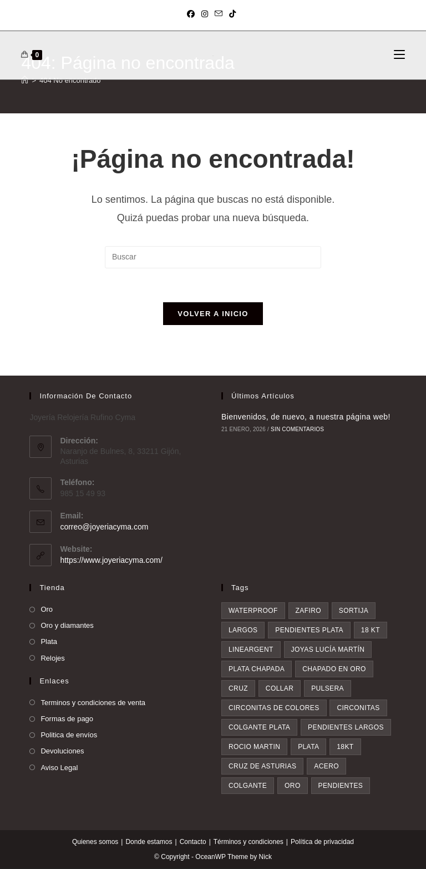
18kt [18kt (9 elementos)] (345, 747)
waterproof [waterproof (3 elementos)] (253, 611)
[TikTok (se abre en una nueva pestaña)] (232, 14)
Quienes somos (95, 842)
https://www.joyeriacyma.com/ (111, 560)
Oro (46, 610)
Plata (48, 642)
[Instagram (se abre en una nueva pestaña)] (204, 14)
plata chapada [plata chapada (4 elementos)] (257, 669)
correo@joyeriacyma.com (104, 526)
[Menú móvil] (399, 55)
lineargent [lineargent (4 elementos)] (251, 650)
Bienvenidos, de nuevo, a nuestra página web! (305, 416)
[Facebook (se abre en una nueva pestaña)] (192, 14)
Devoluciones (62, 751)
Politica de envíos (68, 735)
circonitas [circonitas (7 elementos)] (358, 708)
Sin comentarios (297, 429)
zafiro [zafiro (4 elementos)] (308, 611)
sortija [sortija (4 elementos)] (353, 611)
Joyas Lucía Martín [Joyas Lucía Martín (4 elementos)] (328, 650)
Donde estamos (148, 842)
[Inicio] (24, 80)
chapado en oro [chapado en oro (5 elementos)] (334, 669)
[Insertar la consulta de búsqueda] (213, 257)
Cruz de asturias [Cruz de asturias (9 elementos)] (262, 767)
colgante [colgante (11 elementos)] (248, 786)
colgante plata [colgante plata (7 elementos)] (259, 728)
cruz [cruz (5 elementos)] (238, 689)
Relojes (52, 658)
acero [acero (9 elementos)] (326, 767)
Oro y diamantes (66, 626)
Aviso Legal (59, 767)
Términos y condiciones (248, 842)
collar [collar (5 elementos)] (279, 689)
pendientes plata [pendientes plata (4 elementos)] (309, 631)
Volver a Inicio (213, 313)
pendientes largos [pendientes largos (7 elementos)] (346, 728)
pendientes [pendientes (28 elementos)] (340, 786)
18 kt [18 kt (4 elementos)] (370, 631)
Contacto (193, 842)
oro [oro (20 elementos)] (293, 786)
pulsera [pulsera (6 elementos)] (327, 689)
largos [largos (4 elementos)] (243, 631)
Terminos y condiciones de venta (92, 702)
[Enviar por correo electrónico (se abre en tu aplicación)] (218, 14)
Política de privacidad (322, 842)
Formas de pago (66, 719)
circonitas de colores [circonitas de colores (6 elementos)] (274, 708)
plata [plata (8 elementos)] (308, 747)
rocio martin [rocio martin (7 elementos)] (254, 747)
